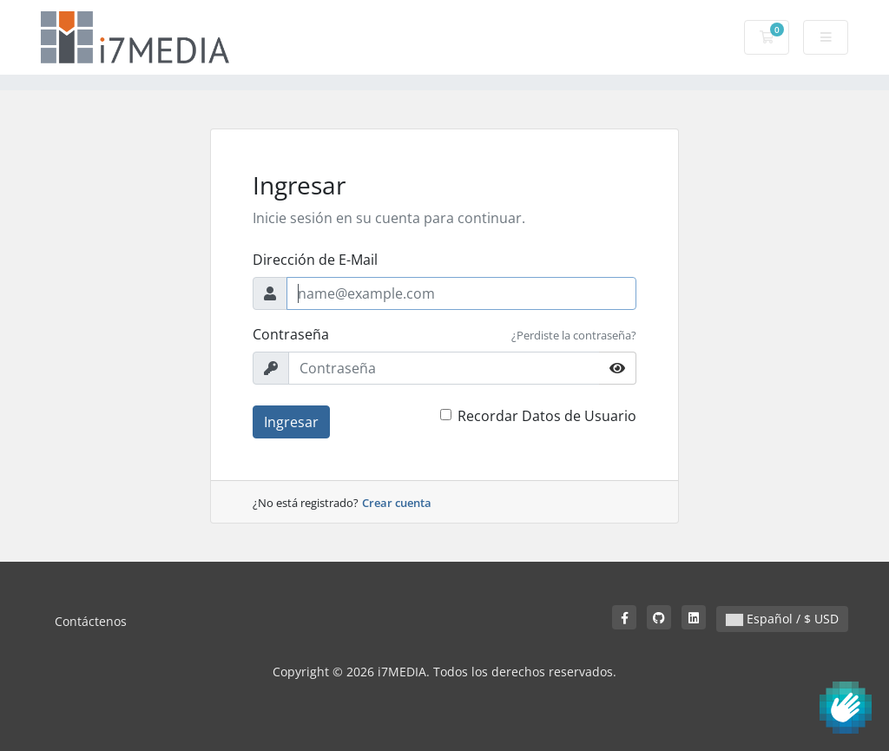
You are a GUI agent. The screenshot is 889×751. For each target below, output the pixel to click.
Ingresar (291, 421)
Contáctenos (91, 621)
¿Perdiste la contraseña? (573, 335)
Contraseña (291, 334)
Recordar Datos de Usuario (547, 415)
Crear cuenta (396, 503)
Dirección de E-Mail (315, 259)
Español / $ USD (782, 618)
